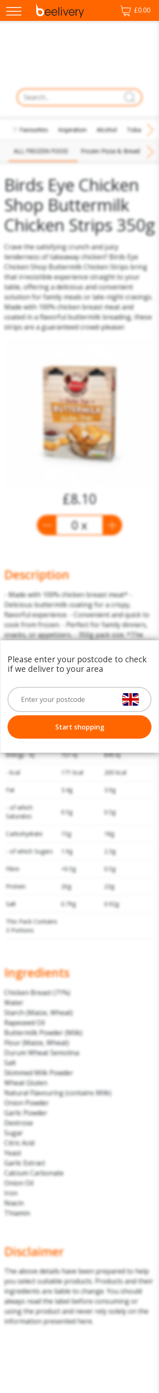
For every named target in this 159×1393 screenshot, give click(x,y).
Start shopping (79, 727)
